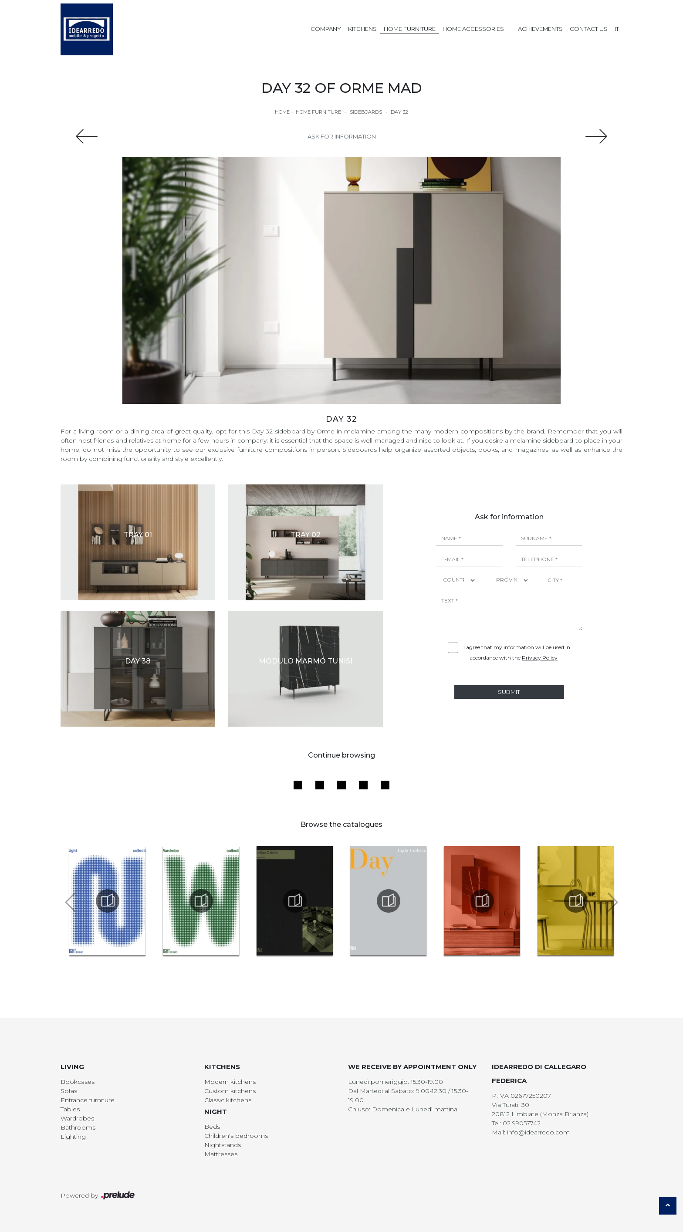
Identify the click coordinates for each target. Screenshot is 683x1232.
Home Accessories (473, 28)
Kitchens (362, 28)
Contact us (589, 28)
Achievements (540, 28)
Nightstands (222, 1145)
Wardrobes (77, 1118)
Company (326, 28)
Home (282, 112)
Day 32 (399, 112)
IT (617, 28)
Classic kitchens (227, 1100)
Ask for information (342, 136)
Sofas (69, 1091)
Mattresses (220, 1154)
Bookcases (78, 1082)
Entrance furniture (88, 1100)
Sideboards (366, 112)
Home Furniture (410, 28)
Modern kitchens (230, 1082)
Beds (212, 1126)
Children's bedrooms (236, 1136)
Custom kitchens (230, 1091)
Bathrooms (78, 1127)
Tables (70, 1109)
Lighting (73, 1137)
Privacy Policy (540, 657)
